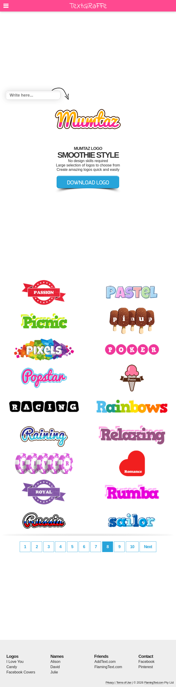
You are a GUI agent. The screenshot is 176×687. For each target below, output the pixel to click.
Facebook (146, 662)
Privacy (110, 682)
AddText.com (105, 662)
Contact (145, 656)
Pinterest (145, 667)
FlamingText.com (108, 667)
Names (56, 656)
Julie (54, 672)
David (55, 667)
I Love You (15, 662)
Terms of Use (123, 682)
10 (132, 546)
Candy (11, 667)
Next (148, 546)
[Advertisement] (88, 52)
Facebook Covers (20, 672)
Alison (55, 662)
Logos (12, 656)
